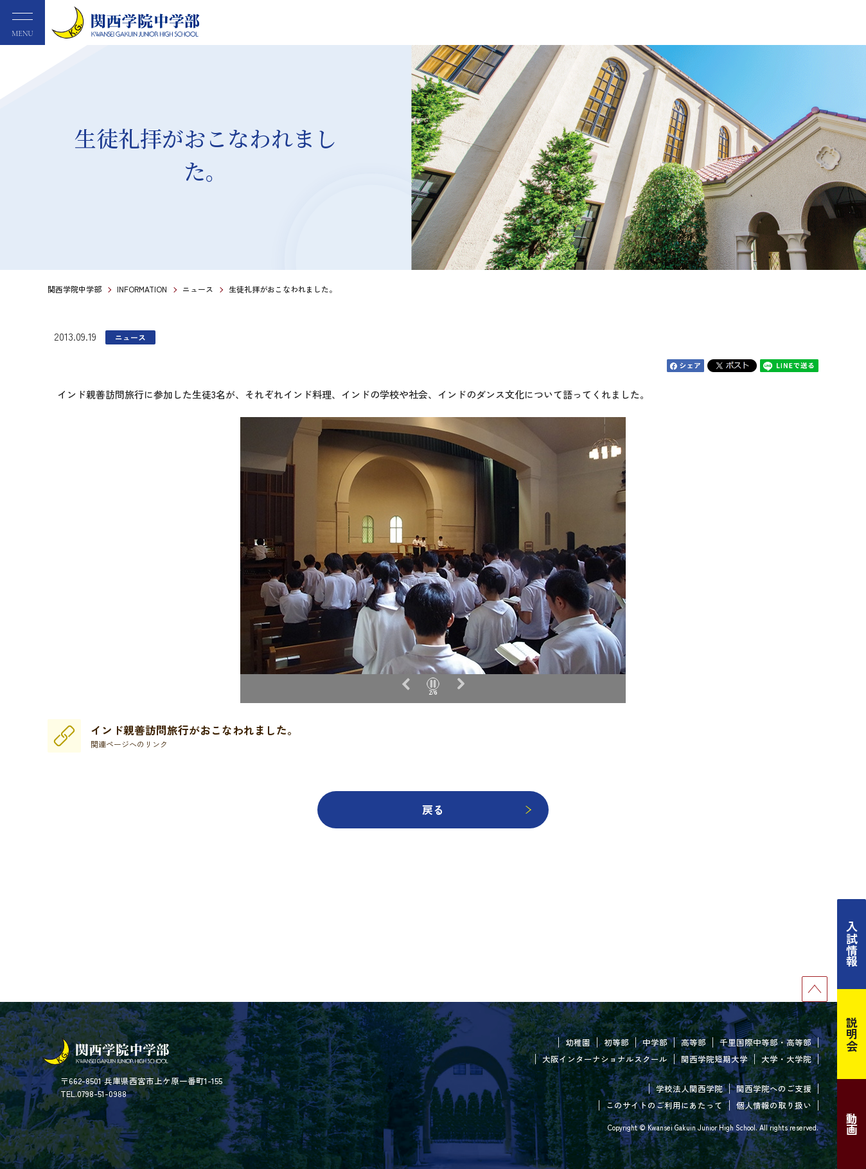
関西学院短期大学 (714, 1059)
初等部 (616, 1042)
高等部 (693, 1042)
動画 (852, 1124)
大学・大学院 (786, 1059)
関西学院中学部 (75, 288)
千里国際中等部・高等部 (765, 1042)
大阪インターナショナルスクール (604, 1059)
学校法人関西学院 (689, 1088)
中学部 (654, 1042)
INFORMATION (142, 288)
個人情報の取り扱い (773, 1105)
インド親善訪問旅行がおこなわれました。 (194, 735)
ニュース (197, 288)
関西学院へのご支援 (773, 1088)
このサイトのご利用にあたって (664, 1105)
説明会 (852, 1034)
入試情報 (852, 944)
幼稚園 (577, 1042)
